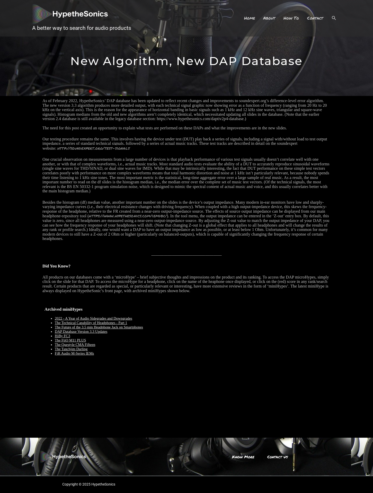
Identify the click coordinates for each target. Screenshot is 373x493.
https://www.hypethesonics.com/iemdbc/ (128, 216)
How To (291, 18)
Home (249, 18)
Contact (315, 18)
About (269, 18)
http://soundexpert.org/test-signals (93, 148)
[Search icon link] (334, 18)
